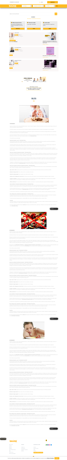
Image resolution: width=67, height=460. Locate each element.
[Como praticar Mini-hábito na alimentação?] (50, 52)
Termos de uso (11, 452)
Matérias (22, 451)
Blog (9, 451)
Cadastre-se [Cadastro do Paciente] (23, 447)
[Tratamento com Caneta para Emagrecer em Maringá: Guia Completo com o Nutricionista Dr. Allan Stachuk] (50, 38)
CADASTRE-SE (18, 28)
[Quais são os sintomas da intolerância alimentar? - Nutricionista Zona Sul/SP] (33, 374)
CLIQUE (34, 28)
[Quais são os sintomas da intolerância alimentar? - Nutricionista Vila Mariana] (33, 264)
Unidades (10, 448)
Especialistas (23, 448)
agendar (50, 28)
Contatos (10, 446)
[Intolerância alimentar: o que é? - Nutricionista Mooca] (34, 156)
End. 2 (20, 49)
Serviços (35, 447)
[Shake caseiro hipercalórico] (50, 65)
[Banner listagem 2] (34, 91)
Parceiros (10, 447)
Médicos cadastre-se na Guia (38, 452)
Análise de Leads (36, 448)
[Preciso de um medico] (34, 28)
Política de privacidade (12, 453)
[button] (31, 6)
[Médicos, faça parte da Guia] (18, 28)
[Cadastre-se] (41, 2)
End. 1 (16, 49)
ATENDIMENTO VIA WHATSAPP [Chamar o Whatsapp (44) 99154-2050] (14, 2)
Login (42, 2)
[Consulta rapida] (50, 28)
